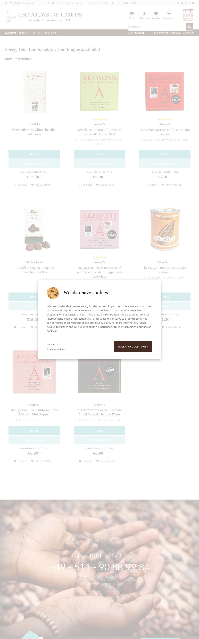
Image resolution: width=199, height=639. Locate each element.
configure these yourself (66, 322)
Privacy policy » (56, 349)
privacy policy (102, 322)
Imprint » (52, 343)
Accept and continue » (133, 346)
